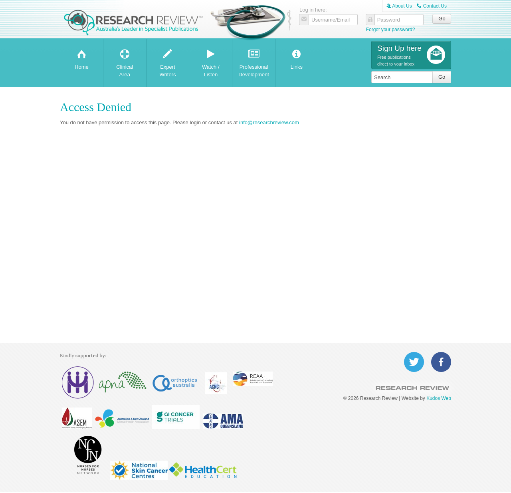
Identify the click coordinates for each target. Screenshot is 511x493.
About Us (399, 6)
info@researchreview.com (269, 122)
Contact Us (432, 6)
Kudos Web (438, 398)
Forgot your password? (390, 29)
